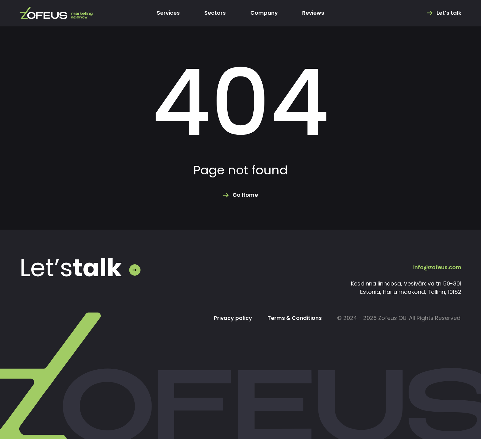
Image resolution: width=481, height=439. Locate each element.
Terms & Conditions (294, 318)
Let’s (71, 268)
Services (167, 13)
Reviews (314, 13)
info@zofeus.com (436, 267)
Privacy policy (230, 318)
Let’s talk (448, 13)
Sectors (214, 13)
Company (264, 13)
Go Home (245, 195)
